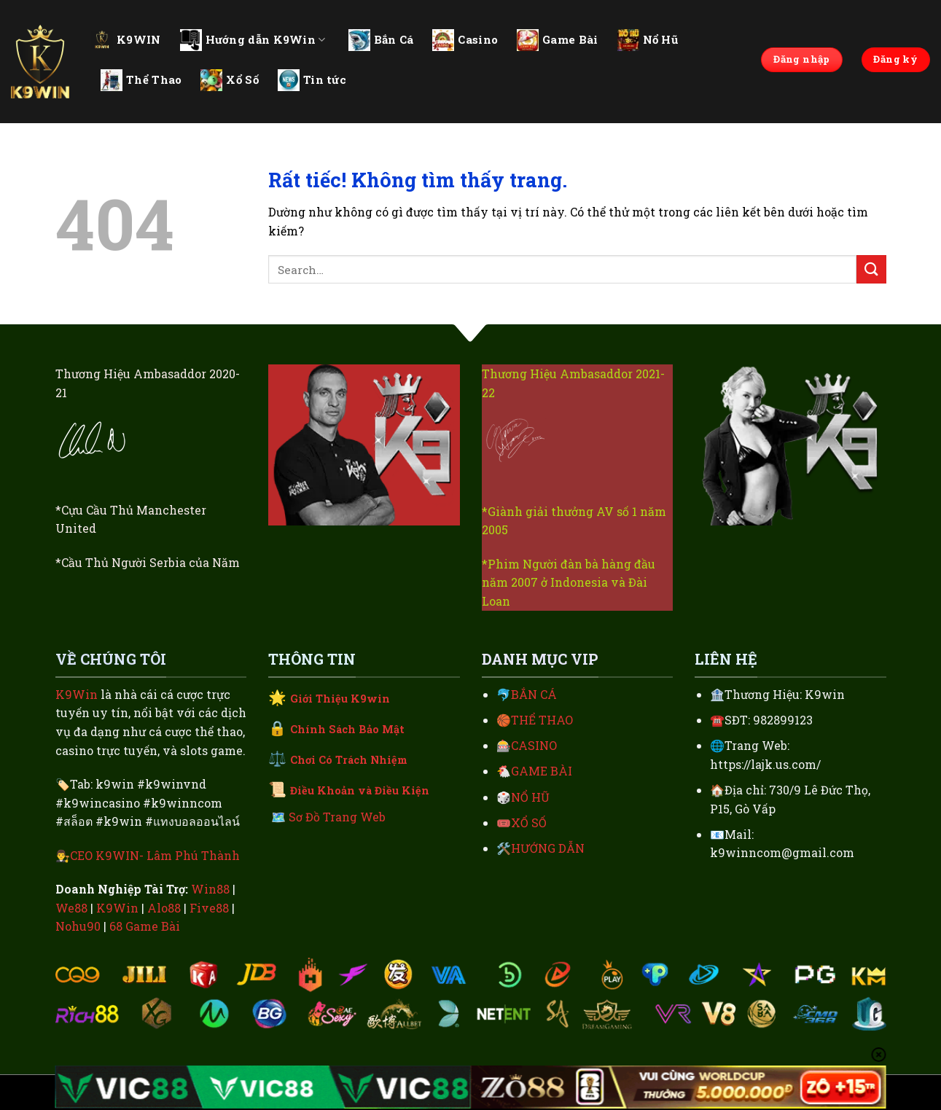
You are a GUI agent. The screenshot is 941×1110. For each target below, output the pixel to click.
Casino (465, 40)
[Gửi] (871, 269)
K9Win (76, 694)
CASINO (534, 745)
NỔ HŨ (530, 797)
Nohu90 (78, 926)
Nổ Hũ (648, 40)
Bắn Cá (381, 40)
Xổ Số (229, 80)
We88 (71, 907)
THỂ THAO (542, 719)
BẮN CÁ (534, 694)
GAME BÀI (541, 770)
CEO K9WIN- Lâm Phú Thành (155, 855)
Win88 (210, 888)
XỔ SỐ (529, 822)
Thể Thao (141, 80)
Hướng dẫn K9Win (253, 40)
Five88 (209, 907)
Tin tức (312, 80)
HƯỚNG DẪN (548, 848)
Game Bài (557, 40)
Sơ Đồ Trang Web (337, 816)
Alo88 (164, 907)
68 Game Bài (144, 926)
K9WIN (126, 39)
